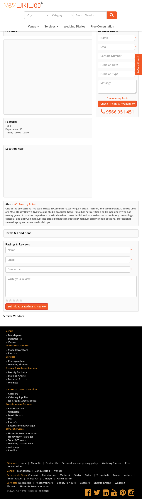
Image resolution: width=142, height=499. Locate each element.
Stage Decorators (18, 350)
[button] (112, 15)
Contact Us (51, 463)
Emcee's (12, 422)
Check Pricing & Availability (117, 103)
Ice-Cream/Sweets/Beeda (22, 400)
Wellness (13, 382)
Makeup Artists (17, 375)
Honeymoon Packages (20, 436)
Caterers (13, 393)
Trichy (77, 475)
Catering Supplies (18, 397)
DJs (10, 418)
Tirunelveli (103, 475)
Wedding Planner (18, 364)
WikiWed (44, 490)
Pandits (12, 450)
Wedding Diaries (74, 26)
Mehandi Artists (17, 379)
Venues (12, 342)
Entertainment (16, 408)
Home (23, 463)
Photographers (16, 361)
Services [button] (51, 26)
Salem (88, 475)
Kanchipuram (64, 478)
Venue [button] (33, 26)
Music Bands (15, 415)
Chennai (33, 475)
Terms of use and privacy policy (80, 463)
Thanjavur (32, 478)
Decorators (24, 482)
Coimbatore (49, 475)
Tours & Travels (17, 440)
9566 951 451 (119, 112)
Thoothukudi (15, 478)
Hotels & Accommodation (22, 433)
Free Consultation (102, 26)
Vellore (128, 475)
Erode (116, 475)
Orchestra (14, 411)
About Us (36, 463)
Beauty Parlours (17, 372)
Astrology (13, 447)
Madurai (65, 475)
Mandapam (14, 335)
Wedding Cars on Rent (20, 443)
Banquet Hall (15, 338)
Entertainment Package (21, 425)
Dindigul (48, 478)
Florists (12, 353)
